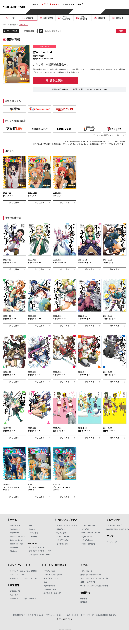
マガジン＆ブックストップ (66, 526)
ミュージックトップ (114, 526)
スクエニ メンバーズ (18, 575)
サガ (45, 582)
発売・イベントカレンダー (90, 575)
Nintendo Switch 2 (17, 537)
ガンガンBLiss (87, 540)
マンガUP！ (86, 529)
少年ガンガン (61, 529)
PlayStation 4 (15, 533)
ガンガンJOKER (62, 537)
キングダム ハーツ (50, 578)
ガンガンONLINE (88, 526)
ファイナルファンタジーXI (39, 555)
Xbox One (14, 547)
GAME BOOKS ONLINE (90, 533)
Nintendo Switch (16, 540)
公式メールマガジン (88, 582)
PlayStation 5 (15, 529)
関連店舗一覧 (15, 591)
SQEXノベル (86, 537)
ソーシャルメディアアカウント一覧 (94, 578)
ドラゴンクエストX (36, 547)
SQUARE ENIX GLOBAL (106, 615)
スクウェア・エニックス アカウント (24, 578)
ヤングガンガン (62, 540)
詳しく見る (14, 203)
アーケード (33, 537)
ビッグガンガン (62, 544)
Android (32, 529)
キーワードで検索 (10, 31)
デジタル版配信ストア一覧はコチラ (111, 135)
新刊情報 (13, 25)
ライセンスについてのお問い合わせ (94, 586)
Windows (13, 551)
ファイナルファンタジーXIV (40, 551)
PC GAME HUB (49, 589)
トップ (5, 25)
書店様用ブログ (19, 615)
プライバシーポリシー (55, 615)
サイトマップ (88, 615)
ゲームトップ (15, 526)
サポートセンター (73, 615)
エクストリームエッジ (52, 593)
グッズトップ (111, 542)
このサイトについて (35, 615)
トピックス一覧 (86, 571)
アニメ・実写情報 (88, 544)
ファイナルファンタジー (52, 575)
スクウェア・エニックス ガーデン (23, 599)
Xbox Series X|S (16, 544)
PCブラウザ (33, 533)
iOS (30, 526)
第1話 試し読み (54, 80)
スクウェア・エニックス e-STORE (23, 571)
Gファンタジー (62, 533)
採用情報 (83, 602)
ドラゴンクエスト (50, 571)
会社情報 (83, 599)
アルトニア (14, 595)
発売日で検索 (29, 31)
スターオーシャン (50, 586)
